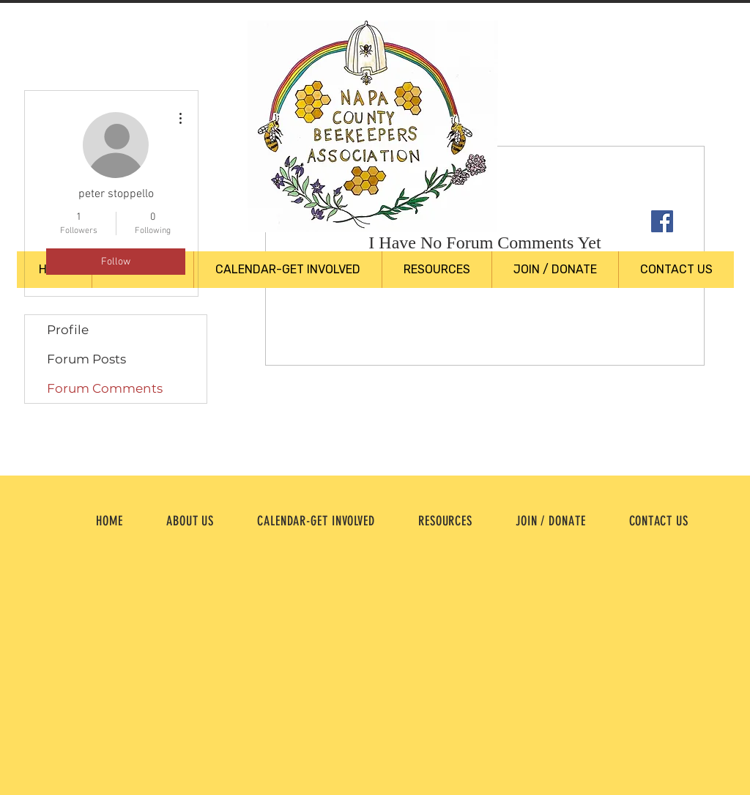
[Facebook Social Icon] (662, 221)
